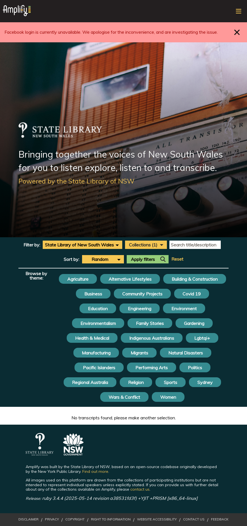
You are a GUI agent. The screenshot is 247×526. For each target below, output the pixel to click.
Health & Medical (92, 338)
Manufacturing (96, 353)
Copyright (75, 519)
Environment (184, 308)
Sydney (205, 382)
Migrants (139, 353)
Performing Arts (151, 367)
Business (93, 294)
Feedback (220, 519)
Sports (170, 382)
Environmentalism (98, 323)
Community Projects (142, 294)
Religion (136, 382)
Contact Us (194, 519)
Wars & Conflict (124, 397)
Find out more (95, 471)
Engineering (139, 308)
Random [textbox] (100, 259)
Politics (195, 367)
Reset (177, 259)
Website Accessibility (157, 519)
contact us (140, 489)
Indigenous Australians (151, 338)
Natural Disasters (185, 353)
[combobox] (82, 245)
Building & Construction (195, 279)
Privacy (52, 519)
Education (98, 308)
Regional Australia (90, 382)
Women (168, 397)
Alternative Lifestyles (130, 279)
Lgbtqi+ (202, 338)
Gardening (194, 323)
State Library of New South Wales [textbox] (79, 245)
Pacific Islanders (99, 367)
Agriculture (77, 279)
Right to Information (111, 519)
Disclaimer (28, 519)
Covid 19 (192, 294)
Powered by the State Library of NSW (76, 181)
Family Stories (150, 323)
